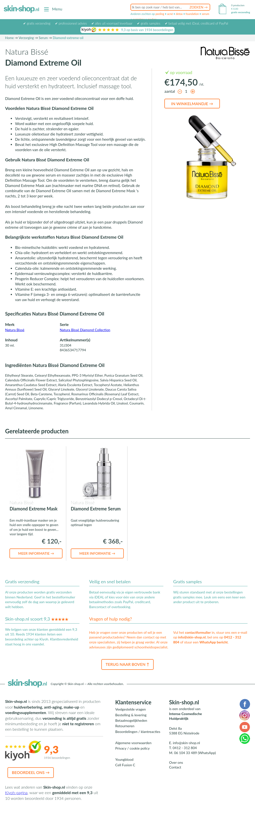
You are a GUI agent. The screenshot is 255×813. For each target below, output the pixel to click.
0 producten (237, 5)
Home (9, 38)
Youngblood (124, 759)
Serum (43, 38)
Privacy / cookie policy (132, 748)
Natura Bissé (14, 330)
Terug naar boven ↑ (127, 664)
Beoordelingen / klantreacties (137, 731)
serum (205, 13)
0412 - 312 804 (185, 748)
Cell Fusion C (125, 765)
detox (179, 13)
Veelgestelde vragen (130, 709)
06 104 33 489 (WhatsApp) (195, 753)
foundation (192, 13)
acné (170, 13)
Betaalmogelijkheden (131, 720)
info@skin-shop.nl (192, 637)
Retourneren (124, 726)
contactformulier (198, 632)
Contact (175, 767)
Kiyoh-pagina (16, 792)
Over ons (176, 762)
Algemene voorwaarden (133, 743)
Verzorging (26, 38)
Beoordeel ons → (31, 772)
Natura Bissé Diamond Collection (85, 330)
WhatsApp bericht (213, 642)
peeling (159, 13)
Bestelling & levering (130, 715)
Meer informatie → (36, 553)
